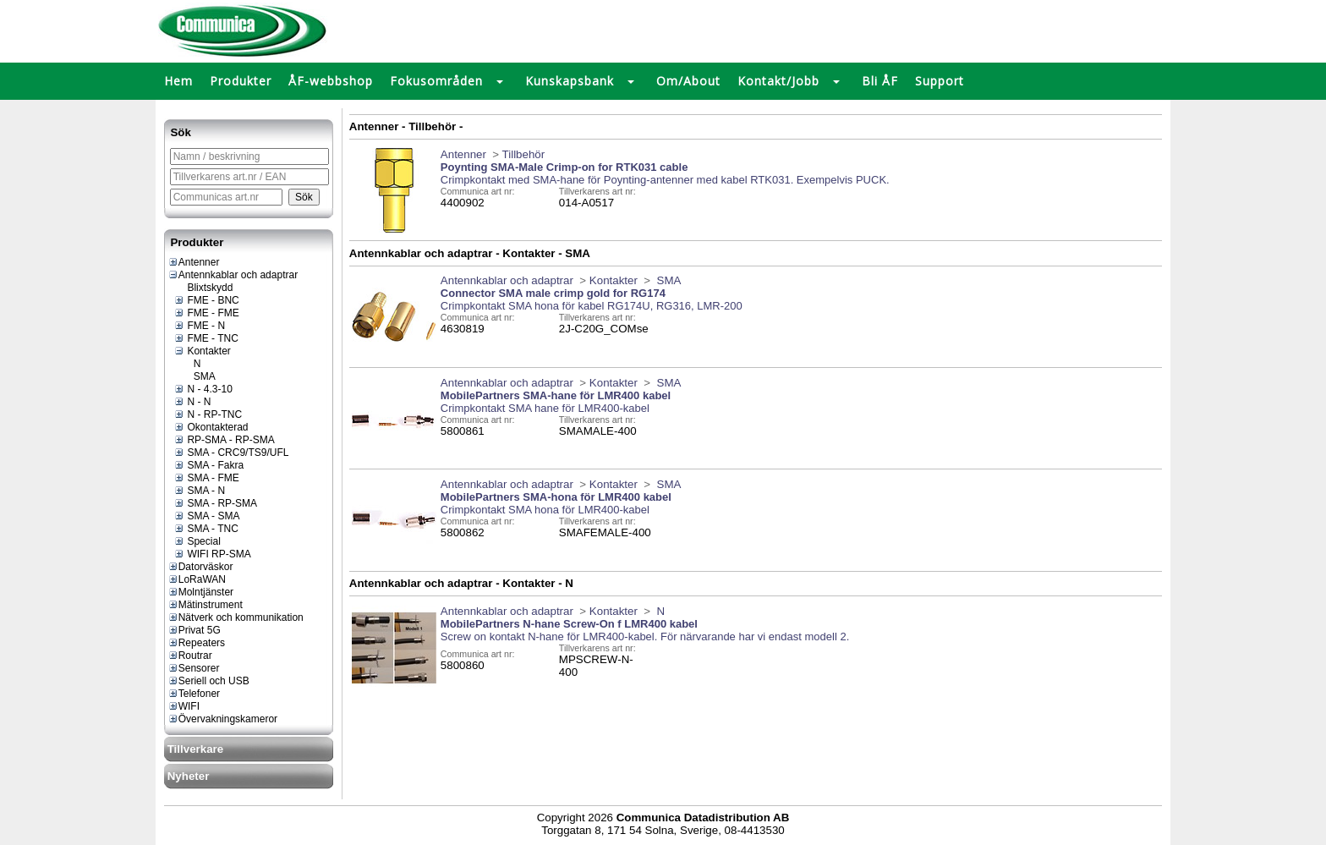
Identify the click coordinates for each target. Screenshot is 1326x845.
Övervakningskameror (222, 719)
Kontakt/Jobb (778, 81)
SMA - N (199, 491)
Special (197, 541)
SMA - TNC (205, 529)
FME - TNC (205, 338)
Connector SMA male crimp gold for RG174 (553, 293)
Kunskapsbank (569, 81)
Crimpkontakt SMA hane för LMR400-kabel (545, 408)
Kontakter (202, 351)
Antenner (193, 262)
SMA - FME (206, 478)
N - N (192, 402)
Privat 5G (194, 630)
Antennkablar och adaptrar (232, 275)
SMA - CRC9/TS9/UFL (230, 452)
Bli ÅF (880, 81)
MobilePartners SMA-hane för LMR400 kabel (556, 395)
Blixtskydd (203, 288)
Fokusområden (436, 81)
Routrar (189, 655)
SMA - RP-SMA (215, 503)
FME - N (199, 326)
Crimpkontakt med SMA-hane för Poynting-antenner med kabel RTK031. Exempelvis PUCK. (665, 179)
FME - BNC (206, 300)
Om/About (688, 81)
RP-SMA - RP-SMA (224, 440)
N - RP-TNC (207, 414)
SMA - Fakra (208, 465)
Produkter (240, 81)
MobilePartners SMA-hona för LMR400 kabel (556, 497)
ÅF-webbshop (330, 81)
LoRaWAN (196, 579)
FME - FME (206, 313)
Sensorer (193, 668)
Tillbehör (523, 154)
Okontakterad (210, 427)
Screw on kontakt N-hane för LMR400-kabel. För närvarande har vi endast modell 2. (645, 636)
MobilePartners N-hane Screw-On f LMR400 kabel (569, 623)
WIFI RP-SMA (212, 554)
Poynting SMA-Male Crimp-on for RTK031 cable (564, 167)
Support (939, 81)
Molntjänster (200, 592)
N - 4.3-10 (203, 389)
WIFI (183, 706)
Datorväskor (200, 567)
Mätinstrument (205, 605)
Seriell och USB (208, 681)
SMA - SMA (206, 516)
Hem (178, 81)
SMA (198, 376)
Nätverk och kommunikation (235, 617)
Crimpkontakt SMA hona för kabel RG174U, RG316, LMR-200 (591, 305)
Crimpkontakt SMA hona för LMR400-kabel (545, 509)
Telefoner (193, 694)
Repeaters (196, 643)
